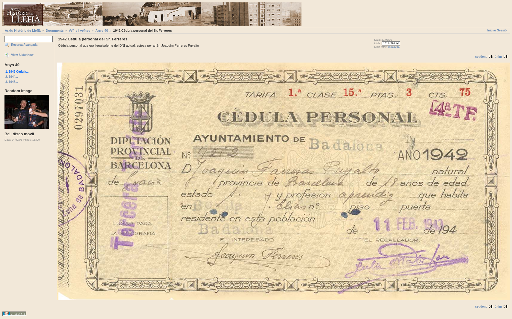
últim (498, 56)
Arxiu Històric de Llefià (23, 30)
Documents (55, 30)
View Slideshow (22, 55)
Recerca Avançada (24, 44)
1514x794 (394, 46)
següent (481, 56)
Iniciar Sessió (497, 30)
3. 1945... (11, 81)
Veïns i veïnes (79, 30)
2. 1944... (11, 76)
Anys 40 (101, 30)
